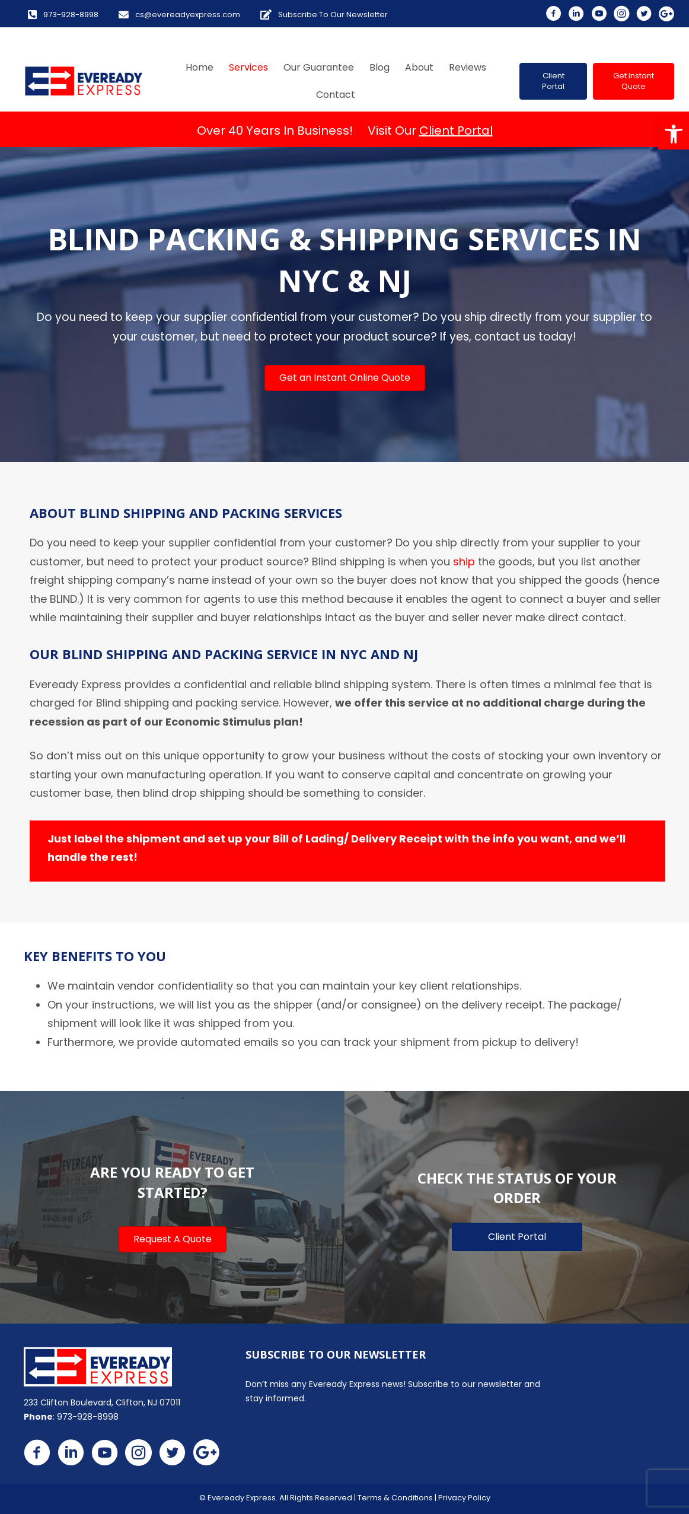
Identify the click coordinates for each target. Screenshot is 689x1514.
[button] (673, 134)
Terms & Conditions (395, 1497)
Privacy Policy (464, 1497)
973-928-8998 (88, 1417)
